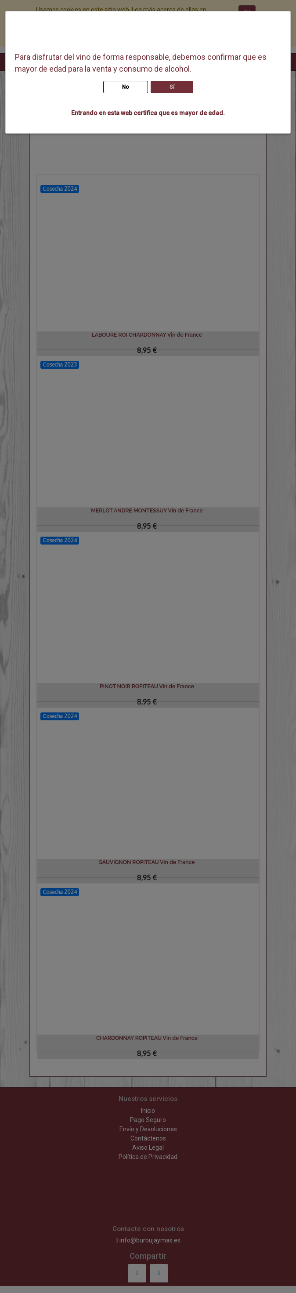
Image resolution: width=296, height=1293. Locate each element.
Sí (172, 87)
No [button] (125, 87)
